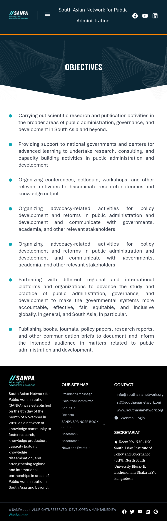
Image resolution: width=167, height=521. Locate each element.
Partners (68, 415)
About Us (70, 408)
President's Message (77, 394)
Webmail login (133, 418)
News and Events (76, 448)
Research (70, 434)
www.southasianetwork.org (140, 410)
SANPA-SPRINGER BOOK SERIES (84, 424)
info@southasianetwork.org (140, 394)
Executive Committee (77, 401)
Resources (71, 441)
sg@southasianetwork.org (139, 402)
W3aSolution (18, 515)
